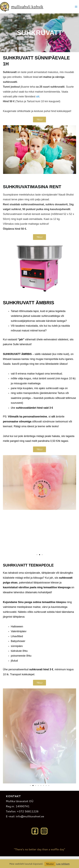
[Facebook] (35, 831)
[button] (5, 503)
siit (37, 96)
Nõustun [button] (50, 864)
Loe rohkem (63, 863)
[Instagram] (44, 831)
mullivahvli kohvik (27, 6)
